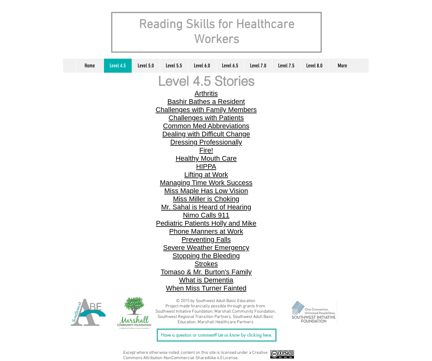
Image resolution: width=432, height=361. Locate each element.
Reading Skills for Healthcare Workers (216, 32)
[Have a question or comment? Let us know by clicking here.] (217, 335)
